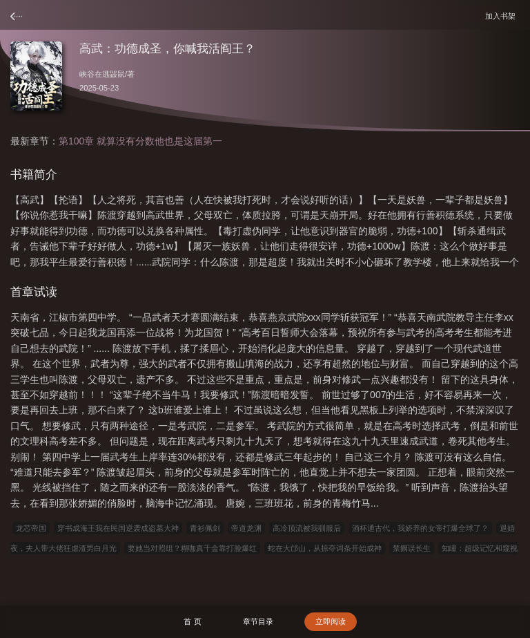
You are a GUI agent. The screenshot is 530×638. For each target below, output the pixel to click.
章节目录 (258, 621)
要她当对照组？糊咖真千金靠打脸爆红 (192, 548)
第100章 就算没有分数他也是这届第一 (140, 141)
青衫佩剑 (205, 528)
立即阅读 (330, 621)
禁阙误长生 (412, 548)
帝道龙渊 (246, 528)
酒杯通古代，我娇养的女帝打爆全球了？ (420, 528)
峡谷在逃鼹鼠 (102, 74)
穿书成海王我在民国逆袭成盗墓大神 (118, 528)
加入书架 (502, 15)
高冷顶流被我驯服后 (307, 528)
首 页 (192, 621)
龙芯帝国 (31, 528)
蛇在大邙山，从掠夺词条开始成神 (325, 548)
